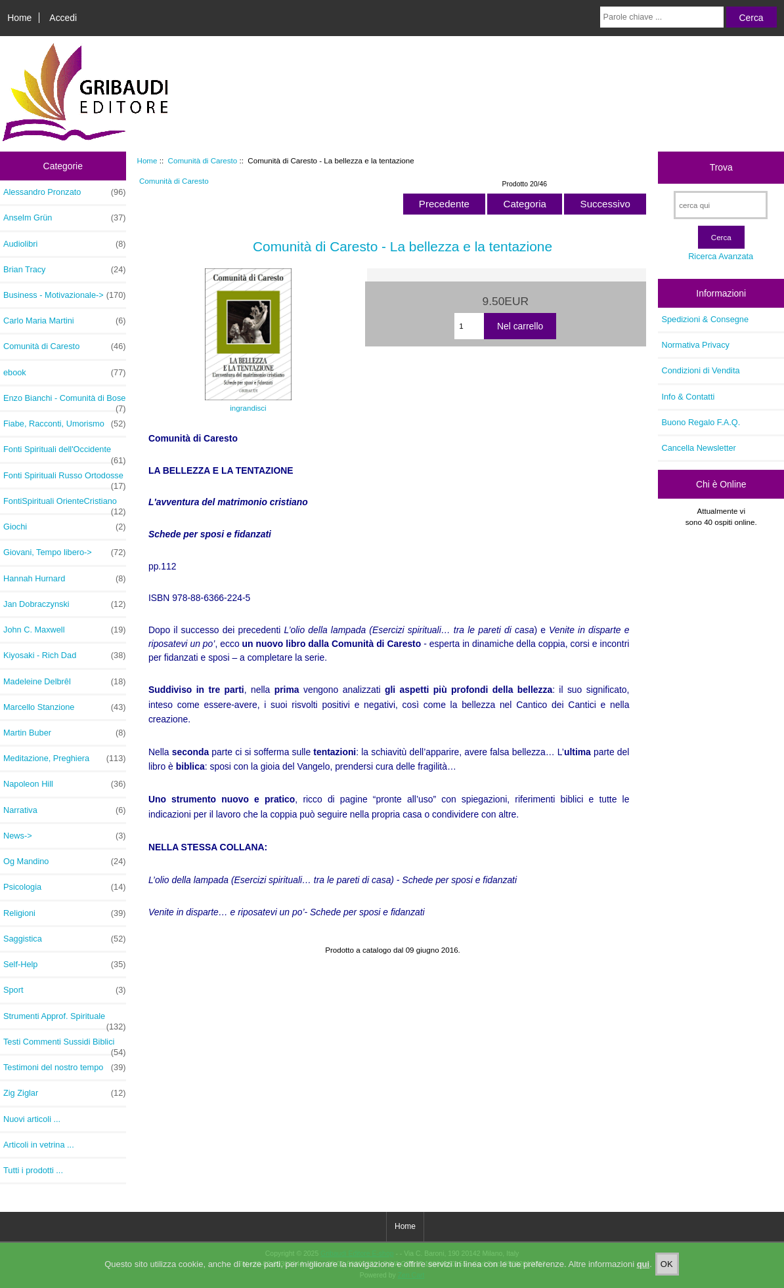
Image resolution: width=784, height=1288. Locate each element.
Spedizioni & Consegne (705, 319)
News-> (64, 836)
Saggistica (64, 939)
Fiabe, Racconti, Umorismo (64, 424)
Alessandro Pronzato (64, 192)
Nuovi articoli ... (31, 1119)
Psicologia (64, 887)
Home (19, 17)
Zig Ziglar (64, 1093)
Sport (64, 990)
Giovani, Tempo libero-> (64, 552)
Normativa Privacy (695, 345)
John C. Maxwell (64, 630)
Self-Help (64, 964)
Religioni (64, 913)
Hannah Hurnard (64, 578)
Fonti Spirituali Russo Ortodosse (64, 479)
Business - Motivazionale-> (64, 295)
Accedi (63, 17)
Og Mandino (64, 861)
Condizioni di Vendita (700, 370)
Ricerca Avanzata (720, 256)
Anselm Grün (64, 218)
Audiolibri (64, 244)
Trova (721, 167)
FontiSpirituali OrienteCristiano (64, 504)
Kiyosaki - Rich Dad (64, 655)
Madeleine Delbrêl (64, 681)
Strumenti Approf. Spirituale (64, 1019)
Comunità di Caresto (203, 160)
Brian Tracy (64, 269)
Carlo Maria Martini (64, 321)
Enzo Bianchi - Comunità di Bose (64, 401)
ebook (64, 372)
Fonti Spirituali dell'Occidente (64, 452)
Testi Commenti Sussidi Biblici (64, 1045)
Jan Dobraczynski (64, 604)
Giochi (64, 527)
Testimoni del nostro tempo (64, 1067)
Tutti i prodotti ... (33, 1170)
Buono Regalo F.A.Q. (700, 422)
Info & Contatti (687, 397)
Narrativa (64, 810)
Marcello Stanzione (64, 707)
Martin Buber (64, 733)
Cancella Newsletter (698, 448)
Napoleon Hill (64, 784)
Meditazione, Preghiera (64, 758)
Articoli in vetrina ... (38, 1145)
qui (643, 1276)
